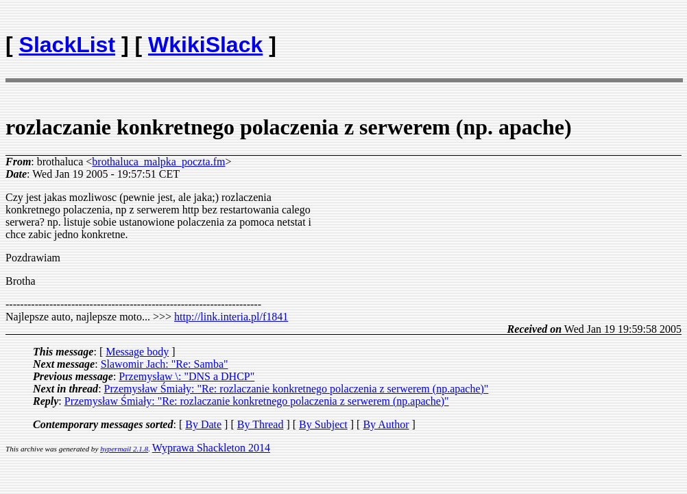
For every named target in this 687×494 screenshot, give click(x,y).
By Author (386, 424)
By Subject (323, 424)
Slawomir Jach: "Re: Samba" (164, 364)
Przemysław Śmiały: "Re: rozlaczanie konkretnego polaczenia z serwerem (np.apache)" (296, 389)
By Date (203, 424)
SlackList (67, 44)
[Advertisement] (601, 38)
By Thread (260, 424)
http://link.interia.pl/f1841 (231, 316)
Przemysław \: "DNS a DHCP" (186, 376)
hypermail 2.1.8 (124, 449)
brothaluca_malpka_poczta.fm (158, 161)
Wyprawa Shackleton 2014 (211, 448)
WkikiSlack (205, 44)
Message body (137, 351)
